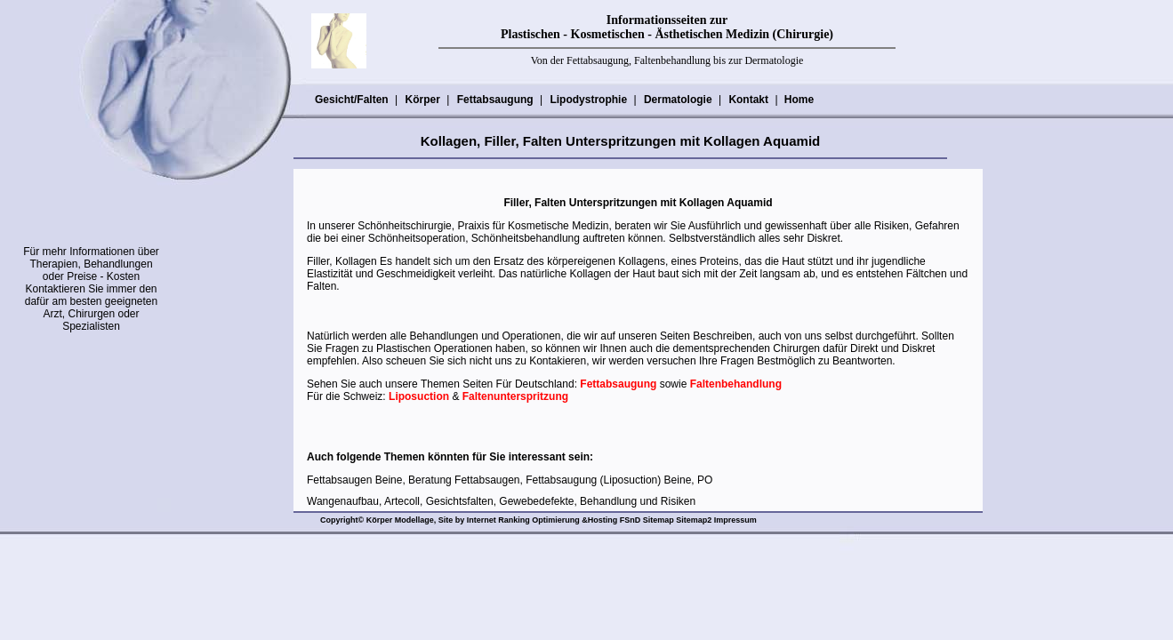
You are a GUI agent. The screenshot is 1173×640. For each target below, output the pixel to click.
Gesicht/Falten (351, 99)
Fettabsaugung (495, 99)
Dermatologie (677, 99)
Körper (421, 99)
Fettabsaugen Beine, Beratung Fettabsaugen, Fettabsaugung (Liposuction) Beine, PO (509, 480)
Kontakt (747, 99)
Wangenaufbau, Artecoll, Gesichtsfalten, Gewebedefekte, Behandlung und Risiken (501, 501)
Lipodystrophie (588, 99)
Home (799, 99)
